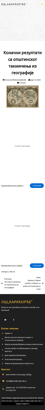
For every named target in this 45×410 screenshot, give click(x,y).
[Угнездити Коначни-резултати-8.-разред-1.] (22, 146)
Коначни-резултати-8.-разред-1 (12, 185)
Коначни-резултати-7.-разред (11, 265)
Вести (12, 272)
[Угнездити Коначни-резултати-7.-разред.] (22, 226)
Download (37, 185)
